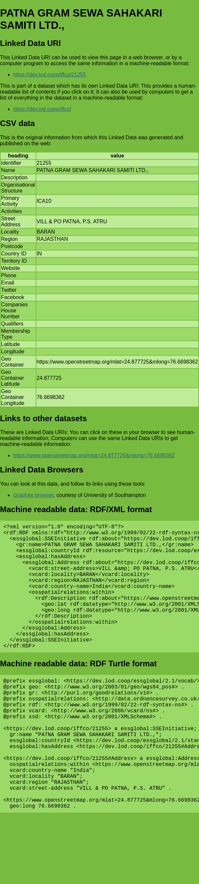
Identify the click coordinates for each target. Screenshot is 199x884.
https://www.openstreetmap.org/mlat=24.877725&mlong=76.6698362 (94, 455)
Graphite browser (33, 495)
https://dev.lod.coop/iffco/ (42, 109)
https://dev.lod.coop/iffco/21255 (49, 74)
